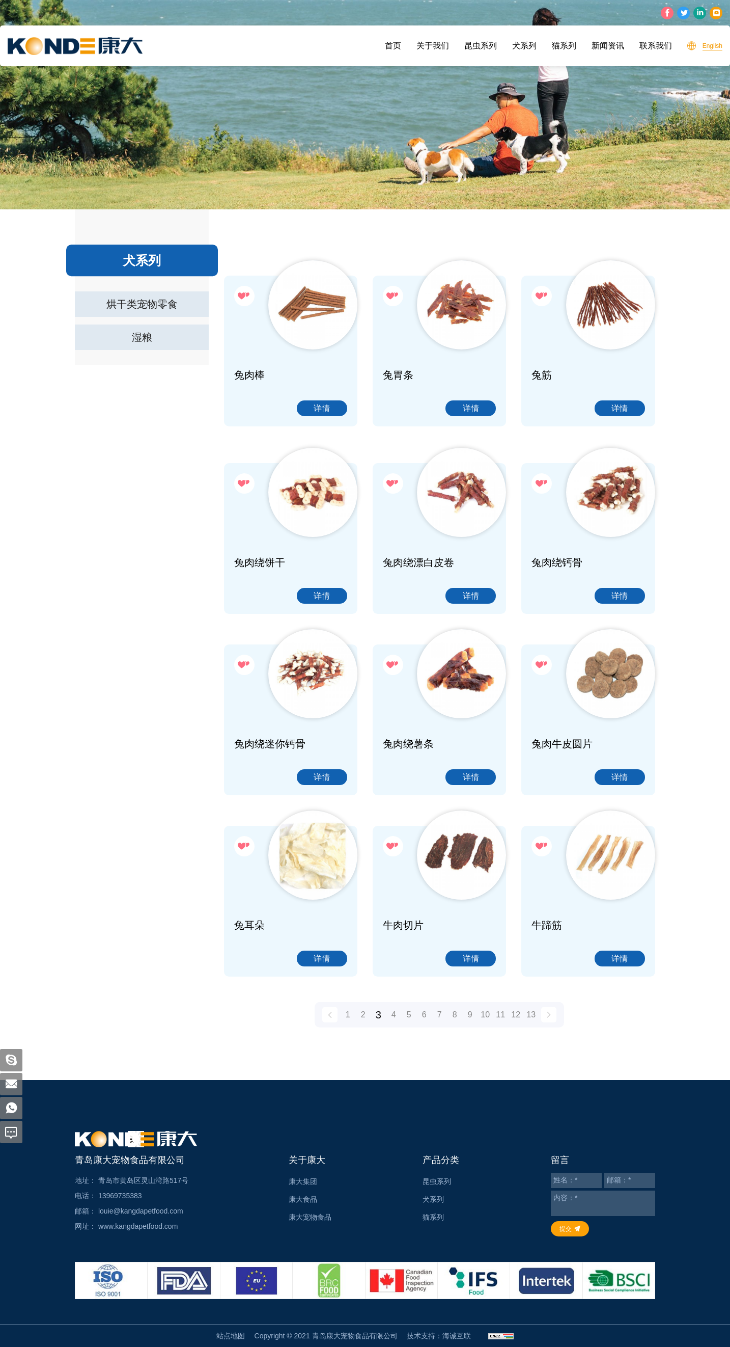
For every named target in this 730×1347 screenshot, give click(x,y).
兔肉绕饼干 (259, 633)
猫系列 (564, 45)
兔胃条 (398, 375)
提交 (565, 1228)
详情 (322, 408)
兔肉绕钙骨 (556, 633)
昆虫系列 (480, 45)
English (712, 45)
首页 (393, 45)
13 (531, 1025)
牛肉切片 (403, 996)
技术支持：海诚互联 (439, 1336)
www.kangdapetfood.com (138, 1226)
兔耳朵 (249, 996)
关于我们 (432, 45)
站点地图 (230, 1336)
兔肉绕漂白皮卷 (418, 633)
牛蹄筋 (546, 996)
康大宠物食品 (310, 1217)
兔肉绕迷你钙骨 (269, 814)
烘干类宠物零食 (142, 304)
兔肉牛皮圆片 (562, 814)
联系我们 (655, 45)
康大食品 (303, 1199)
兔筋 (541, 375)
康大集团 (303, 1181)
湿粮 (142, 337)
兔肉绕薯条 (408, 814)
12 (515, 1025)
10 (485, 1025)
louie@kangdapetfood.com (140, 1211)
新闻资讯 (608, 45)
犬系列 (524, 45)
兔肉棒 (249, 375)
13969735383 (120, 1196)
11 (500, 1025)
